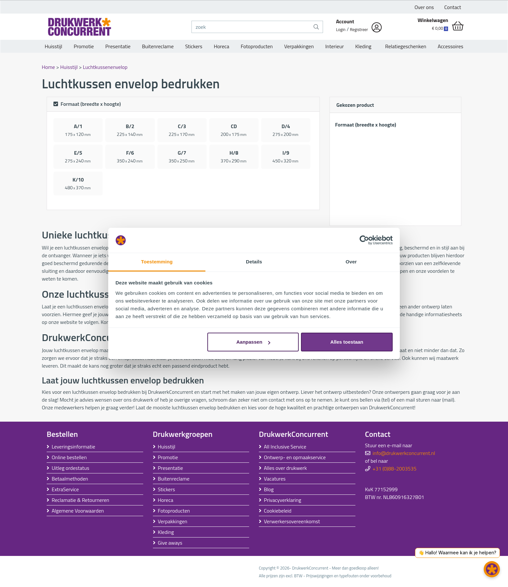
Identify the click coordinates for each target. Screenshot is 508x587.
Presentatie (118, 46)
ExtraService (65, 489)
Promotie (84, 46)
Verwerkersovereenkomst (292, 521)
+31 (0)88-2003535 (394, 468)
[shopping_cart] (457, 26)
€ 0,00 (440, 28)
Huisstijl (53, 46)
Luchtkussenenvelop (105, 67)
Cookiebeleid (278, 511)
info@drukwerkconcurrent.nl (404, 453)
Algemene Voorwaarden (78, 511)
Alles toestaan (347, 342)
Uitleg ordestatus (70, 468)
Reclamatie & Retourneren (81, 500)
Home (49, 67)
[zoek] (250, 27)
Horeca (221, 46)
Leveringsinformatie (73, 446)
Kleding (363, 46)
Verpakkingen (299, 46)
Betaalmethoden (70, 478)
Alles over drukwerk (285, 468)
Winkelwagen (433, 20)
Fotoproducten (257, 46)
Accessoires (450, 46)
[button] (492, 569)
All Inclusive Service (285, 446)
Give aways (170, 543)
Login (340, 29)
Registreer (359, 29)
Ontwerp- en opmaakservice (295, 457)
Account (345, 21)
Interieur (334, 46)
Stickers (193, 46)
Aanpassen (253, 342)
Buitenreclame (158, 46)
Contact (452, 7)
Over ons (424, 7)
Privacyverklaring (282, 500)
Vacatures (275, 478)
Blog (269, 489)
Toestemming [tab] (157, 261)
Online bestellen (69, 457)
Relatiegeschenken (404, 46)
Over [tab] (351, 261)
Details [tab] (254, 261)
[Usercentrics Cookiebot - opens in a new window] (364, 240)
